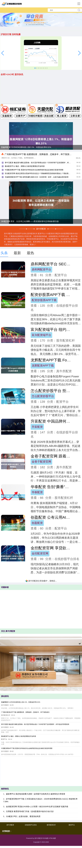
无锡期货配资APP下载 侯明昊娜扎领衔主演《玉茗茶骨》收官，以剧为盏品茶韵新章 (36, 177)
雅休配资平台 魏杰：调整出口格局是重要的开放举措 (25, 166)
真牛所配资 (10, 825)
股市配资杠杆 (51, 825)
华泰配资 (37, 492)
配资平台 (72, 825)
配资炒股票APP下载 (44, 300)
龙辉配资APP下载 (43, 365)
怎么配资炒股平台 (43, 396)
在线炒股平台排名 (31, 825)
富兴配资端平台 (41, 334)
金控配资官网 (40, 553)
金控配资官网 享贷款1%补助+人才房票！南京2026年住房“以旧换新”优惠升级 (37, 807)
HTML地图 (52, 838)
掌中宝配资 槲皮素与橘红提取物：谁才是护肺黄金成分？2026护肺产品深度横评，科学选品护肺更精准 (35, 724)
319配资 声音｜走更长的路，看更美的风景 (23, 816)
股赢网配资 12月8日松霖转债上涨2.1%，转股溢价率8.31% (26, 147)
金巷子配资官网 (41, 461)
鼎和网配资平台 (41, 269)
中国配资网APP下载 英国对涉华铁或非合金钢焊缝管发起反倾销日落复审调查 (34, 170)
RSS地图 (45, 838)
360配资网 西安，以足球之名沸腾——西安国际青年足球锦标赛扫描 (30, 221)
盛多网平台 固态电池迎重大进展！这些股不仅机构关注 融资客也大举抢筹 (35, 794)
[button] (2, 53)
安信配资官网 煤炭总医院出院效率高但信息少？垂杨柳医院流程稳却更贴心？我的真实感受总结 (41, 173)
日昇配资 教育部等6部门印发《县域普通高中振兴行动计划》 (30, 811)
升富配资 (37, 426)
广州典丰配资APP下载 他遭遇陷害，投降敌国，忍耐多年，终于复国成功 (39, 154)
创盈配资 (37, 522)
